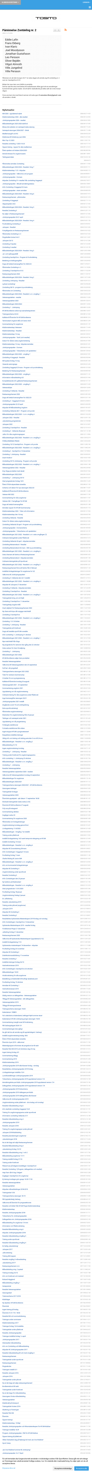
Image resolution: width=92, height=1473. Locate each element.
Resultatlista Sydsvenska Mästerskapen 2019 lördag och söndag (24, 919)
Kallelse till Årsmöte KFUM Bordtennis (15, 491)
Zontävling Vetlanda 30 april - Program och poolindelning (22, 524)
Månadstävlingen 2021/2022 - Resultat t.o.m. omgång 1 (21, 638)
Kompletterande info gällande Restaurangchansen (19, 381)
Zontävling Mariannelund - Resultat (14, 544)
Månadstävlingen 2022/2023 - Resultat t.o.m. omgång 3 (21, 438)
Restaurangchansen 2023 (11, 394)
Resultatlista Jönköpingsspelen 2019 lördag (17, 1069)
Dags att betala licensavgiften (12, 504)
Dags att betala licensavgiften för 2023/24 (16, 264)
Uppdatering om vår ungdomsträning (15, 691)
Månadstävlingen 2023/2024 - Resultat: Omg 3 (18, 250)
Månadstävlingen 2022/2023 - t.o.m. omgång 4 (18, 414)
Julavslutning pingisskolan (11, 421)
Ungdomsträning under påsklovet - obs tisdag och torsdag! (23, 1102)
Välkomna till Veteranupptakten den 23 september (19, 665)
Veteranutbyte (7, 387)
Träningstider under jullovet (11, 1380)
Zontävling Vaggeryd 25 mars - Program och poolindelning (22, 367)
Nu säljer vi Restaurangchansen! (13, 214)
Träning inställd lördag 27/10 (12, 1159)
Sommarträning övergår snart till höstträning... (18, 1022)
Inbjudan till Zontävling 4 (10, 868)
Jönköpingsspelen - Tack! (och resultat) (16, 337)
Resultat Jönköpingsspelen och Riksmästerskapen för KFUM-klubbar (26, 1426)
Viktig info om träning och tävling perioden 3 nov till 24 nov (22, 738)
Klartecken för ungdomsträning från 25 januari (18, 715)
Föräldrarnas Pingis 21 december (13, 929)
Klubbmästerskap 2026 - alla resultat (15, 117)
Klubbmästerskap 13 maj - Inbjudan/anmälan (17, 344)
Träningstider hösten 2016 (11, 1406)
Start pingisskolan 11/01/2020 (12, 889)
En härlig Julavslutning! (10, 1246)
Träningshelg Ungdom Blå (11, 605)
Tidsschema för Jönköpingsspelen (14, 1216)
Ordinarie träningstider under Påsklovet (15, 538)
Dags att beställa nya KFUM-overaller (15, 631)
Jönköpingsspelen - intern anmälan (14, 190)
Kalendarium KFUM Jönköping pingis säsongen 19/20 (21, 1019)
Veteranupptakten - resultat (11, 297)
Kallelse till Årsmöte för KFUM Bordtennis (16, 317)
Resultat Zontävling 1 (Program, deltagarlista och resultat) (22, 1169)
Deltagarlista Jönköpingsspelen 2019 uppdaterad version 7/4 (23, 1086)
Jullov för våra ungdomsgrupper (13, 434)
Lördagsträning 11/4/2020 (11, 828)
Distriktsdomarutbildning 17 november (15, 955)
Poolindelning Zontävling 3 (11, 224)
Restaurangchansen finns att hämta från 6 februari (19, 568)
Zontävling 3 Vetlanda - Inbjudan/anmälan (16, 588)
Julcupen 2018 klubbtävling (11, 1132)
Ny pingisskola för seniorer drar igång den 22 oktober (20, 645)
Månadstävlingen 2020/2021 (12, 782)
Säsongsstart (7, 1293)
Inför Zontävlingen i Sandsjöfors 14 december (18, 922)
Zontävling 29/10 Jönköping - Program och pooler (19, 461)
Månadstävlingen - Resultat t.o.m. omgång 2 (17, 742)
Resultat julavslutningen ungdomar (14, 1136)
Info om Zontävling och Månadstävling (15, 1346)
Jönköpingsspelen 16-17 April (12, 1453)
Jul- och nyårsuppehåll (10, 254)
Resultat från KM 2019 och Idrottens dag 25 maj (18, 1049)
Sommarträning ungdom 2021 (12, 688)
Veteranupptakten (8, 1186)
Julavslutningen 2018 (9, 1139)
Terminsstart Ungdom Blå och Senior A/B (16, 321)
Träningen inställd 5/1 (9, 1370)
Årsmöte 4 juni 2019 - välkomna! (13, 1042)
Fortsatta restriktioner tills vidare (13, 728)
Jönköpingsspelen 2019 (10, 1122)
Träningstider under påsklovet (12, 1329)
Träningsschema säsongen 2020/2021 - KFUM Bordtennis (22, 785)
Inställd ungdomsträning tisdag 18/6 (15, 1035)
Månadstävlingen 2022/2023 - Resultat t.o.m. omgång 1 (21, 464)
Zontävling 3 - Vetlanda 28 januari (13, 431)
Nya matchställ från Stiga (11, 641)
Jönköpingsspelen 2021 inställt (13, 701)
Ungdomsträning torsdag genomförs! (15, 825)
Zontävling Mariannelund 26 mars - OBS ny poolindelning (21, 548)
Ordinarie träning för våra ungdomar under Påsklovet (20, 695)
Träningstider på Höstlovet (11, 628)
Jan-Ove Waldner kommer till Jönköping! (16, 1450)
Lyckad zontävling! (8, 284)
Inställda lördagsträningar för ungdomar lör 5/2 (18, 571)
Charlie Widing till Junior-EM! (12, 858)
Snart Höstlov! (7, 458)
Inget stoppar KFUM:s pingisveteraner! (15, 732)
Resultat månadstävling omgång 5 (14, 1236)
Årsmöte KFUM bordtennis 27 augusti (15, 805)
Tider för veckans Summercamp (13, 675)
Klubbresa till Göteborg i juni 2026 (14, 137)
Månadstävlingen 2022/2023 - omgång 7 (16, 354)
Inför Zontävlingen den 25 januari (13, 878)
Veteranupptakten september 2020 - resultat (17, 772)
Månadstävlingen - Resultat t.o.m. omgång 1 (17, 762)
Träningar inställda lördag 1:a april (14, 1336)
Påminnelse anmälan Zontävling (13, 164)
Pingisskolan (6, 1366)
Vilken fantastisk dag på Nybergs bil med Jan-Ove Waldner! (22, 1440)
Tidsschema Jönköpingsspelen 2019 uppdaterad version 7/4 (23, 1079)
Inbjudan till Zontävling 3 (10, 912)
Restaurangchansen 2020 (11, 935)
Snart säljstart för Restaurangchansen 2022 (17, 608)
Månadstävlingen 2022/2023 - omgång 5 (16, 384)
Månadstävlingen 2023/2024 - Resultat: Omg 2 (18, 277)
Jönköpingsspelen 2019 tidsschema (15, 1089)
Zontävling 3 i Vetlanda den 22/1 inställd (16, 578)
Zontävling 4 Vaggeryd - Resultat (13, 357)
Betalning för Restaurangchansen (13, 371)
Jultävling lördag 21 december (12, 932)
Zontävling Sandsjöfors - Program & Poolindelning (19, 257)
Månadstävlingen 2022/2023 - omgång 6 (16, 374)
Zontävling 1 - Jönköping (11, 307)
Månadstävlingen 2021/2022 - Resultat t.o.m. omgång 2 (21, 618)
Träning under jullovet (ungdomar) (14, 905)
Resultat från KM (8, 1413)
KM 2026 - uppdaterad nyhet (12, 114)
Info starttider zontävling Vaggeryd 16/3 (16, 1109)
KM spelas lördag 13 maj (11, 361)
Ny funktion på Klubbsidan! (11, 882)
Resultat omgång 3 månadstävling (14, 1259)
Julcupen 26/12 (7, 240)
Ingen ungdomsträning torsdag (13, 748)
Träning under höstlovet (10, 1162)
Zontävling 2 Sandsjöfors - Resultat (14, 428)
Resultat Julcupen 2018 (10, 1126)
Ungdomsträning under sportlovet (14, 872)
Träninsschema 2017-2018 (11, 1296)
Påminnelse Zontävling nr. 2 (19, 30)
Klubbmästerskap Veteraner (12, 327)
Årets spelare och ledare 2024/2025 (14, 150)
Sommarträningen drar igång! (12, 1029)
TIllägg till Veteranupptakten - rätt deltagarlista (18, 999)
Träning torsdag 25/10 (10, 1273)
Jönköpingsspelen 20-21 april (12, 217)
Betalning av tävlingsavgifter (12, 261)
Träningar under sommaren (11, 1319)
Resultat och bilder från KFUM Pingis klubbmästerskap (21, 1206)
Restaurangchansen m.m (11, 1266)
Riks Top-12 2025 (8, 140)
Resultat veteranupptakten (11, 1182)
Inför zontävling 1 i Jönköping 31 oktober (16, 635)
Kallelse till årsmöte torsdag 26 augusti (15, 681)
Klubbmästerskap (8, 1209)
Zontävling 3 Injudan (9, 244)
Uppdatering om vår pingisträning (14, 721)
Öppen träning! (7, 1420)
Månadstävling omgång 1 (11, 1283)
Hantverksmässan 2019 (10, 965)
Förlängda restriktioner (10, 725)
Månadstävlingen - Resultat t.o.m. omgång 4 (17, 885)
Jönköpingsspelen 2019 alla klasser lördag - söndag (20, 1066)
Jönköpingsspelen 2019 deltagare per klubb (17, 1092)
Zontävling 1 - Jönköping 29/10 (13, 478)
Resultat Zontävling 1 (9, 959)
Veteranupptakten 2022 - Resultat (13, 468)
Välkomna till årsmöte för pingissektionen (16, 1203)
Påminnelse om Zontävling (11, 291)
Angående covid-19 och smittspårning (15, 705)
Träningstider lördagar (10, 792)
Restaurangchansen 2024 (11, 274)
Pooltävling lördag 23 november (13, 949)
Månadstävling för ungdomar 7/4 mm (15, 1223)
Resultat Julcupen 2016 (10, 1373)
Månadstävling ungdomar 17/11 (13, 1156)
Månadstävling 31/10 (9, 745)
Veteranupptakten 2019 (10, 1002)
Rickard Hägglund (8, 1279)
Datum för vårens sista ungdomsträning (16, 341)
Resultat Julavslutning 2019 (11, 902)
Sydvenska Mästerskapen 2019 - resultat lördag (18, 925)
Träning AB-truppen (9, 1256)
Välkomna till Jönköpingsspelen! (13, 575)
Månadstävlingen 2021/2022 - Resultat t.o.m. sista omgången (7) (24, 534)
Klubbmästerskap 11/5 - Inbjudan (13, 170)
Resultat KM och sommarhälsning (14, 1316)
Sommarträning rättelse (10, 812)
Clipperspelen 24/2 (8, 204)
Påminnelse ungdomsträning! (12, 711)
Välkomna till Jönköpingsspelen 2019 (15, 1099)
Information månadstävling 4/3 (13, 377)
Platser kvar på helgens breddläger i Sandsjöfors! (19, 1166)
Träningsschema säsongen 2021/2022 (15, 671)
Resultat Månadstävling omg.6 (12, 1229)
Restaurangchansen (9, 1356)
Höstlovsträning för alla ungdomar (14, 975)
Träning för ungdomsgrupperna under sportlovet (19, 1112)
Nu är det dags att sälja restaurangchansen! (17, 1383)
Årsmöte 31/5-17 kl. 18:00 (11, 1313)
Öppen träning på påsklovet (12, 1436)
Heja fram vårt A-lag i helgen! (12, 1172)
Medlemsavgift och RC (10, 134)
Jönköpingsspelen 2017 (10, 1339)
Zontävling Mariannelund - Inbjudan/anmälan (17, 558)
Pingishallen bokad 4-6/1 (11, 237)
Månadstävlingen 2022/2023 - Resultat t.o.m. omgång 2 (21, 448)
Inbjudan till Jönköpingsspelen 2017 (14, 1349)
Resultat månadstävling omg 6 (12, 1106)
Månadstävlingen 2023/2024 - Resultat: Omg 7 (18, 167)
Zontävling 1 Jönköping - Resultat (14, 454)
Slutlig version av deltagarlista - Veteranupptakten (19, 995)
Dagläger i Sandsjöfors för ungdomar (15, 1176)
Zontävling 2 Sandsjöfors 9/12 (12, 271)
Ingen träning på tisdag (10, 1309)
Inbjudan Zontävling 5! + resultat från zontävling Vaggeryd (22, 180)
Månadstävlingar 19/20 (10, 972)
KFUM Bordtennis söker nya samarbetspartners (18, 311)
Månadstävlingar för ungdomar (13, 778)
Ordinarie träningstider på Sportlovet (14, 561)
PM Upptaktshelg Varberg (11, 1199)
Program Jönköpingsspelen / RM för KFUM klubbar (20, 1433)
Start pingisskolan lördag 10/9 (12, 481)
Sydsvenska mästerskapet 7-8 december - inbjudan (20, 945)
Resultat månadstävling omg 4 (12, 1119)
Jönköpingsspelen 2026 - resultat (14, 120)
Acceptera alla (81, 1468)
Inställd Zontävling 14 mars (11, 842)
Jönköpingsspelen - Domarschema (14, 528)
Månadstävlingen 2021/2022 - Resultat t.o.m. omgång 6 (21, 551)
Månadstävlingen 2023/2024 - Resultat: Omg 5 (18, 207)
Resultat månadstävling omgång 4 (14, 1243)
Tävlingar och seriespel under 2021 (14, 718)
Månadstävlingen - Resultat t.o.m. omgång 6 (17, 845)
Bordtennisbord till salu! (10, 1386)
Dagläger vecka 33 (8, 815)
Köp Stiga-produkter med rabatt (13, 471)
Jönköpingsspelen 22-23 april (12, 404)
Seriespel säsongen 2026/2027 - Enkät (15, 130)
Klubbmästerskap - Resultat (12, 331)
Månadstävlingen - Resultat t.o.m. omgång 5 (17, 862)
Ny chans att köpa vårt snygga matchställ (16, 611)
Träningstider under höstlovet (12, 1390)
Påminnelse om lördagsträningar (13, 822)
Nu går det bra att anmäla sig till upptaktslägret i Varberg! (22, 1032)
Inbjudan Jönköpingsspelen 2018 (14, 1233)
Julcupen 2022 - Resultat (10, 418)
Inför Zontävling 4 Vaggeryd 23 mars (14, 187)
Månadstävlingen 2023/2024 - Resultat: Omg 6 (18, 194)
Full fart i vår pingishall (10, 668)
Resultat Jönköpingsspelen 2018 (13, 1213)
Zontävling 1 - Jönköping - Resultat (14, 752)
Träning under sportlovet (10, 1239)
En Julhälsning (7, 899)
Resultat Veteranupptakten (11, 661)
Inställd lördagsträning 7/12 (11, 942)
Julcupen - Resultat (9, 227)
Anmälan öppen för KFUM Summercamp (16, 508)
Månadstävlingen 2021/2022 (12, 655)
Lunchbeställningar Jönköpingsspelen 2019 (17, 1076)
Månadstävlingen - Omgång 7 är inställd (16, 832)
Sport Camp (6, 1443)
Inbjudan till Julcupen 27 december (14, 585)
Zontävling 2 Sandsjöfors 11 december (15, 601)
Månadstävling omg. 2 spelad (12, 1269)
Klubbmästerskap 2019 (10, 1062)
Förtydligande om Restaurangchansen (15, 230)
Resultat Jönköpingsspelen (11, 1333)
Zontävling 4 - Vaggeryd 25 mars (13, 401)
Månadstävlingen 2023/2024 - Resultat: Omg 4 (18, 220)
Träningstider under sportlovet (12, 1359)
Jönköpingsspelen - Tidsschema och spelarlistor (19, 351)
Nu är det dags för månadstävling (14, 1393)
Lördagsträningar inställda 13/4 (13, 1072)
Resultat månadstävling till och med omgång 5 (18, 1353)
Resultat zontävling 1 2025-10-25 (13, 144)
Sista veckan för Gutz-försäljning (13, 648)
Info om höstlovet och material (12, 1276)
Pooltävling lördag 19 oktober (12, 982)
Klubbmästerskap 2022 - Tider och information (18, 511)
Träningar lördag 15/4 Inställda (12, 1326)
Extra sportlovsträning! (10, 708)
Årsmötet (5, 1306)
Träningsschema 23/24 (10, 314)
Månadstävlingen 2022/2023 (12, 474)
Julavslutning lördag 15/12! (11, 1149)
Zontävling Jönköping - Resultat (13, 281)
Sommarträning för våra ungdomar (14, 498)
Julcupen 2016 (7, 1376)
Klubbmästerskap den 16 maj (12, 514)
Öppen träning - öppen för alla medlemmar (17, 147)
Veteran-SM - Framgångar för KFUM (14, 501)
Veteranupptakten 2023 (10, 301)
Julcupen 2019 (7, 909)
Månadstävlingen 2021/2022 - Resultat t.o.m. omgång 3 (21, 595)
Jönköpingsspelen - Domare (12, 177)
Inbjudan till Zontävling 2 (10, 952)
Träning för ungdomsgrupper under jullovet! (17, 1129)
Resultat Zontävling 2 (9, 915)
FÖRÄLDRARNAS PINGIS (10, 441)
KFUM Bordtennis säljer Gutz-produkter (15, 658)
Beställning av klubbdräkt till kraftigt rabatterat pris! (20, 979)
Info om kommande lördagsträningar (15, 865)
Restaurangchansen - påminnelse (13, 197)
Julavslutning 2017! (9, 1263)
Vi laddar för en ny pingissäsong (13, 678)
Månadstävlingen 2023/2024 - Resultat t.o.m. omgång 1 (21, 294)
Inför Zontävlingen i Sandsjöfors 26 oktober (17, 969)
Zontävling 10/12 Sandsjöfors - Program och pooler (20, 444)
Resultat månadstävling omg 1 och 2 (15, 1152)
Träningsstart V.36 (8, 1192)
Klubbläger (6, 1299)
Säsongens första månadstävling (13, 1396)
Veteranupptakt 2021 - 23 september (15, 685)
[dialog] (46, 1463)
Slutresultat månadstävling (11, 1343)
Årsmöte (5, 1416)
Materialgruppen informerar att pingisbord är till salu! (20, 1046)
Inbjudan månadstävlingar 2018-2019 (15, 1189)
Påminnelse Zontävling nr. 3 (11, 234)
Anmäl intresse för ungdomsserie (14, 154)
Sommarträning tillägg (10, 1056)
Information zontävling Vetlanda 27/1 (15, 1116)
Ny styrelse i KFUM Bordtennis (12, 1303)
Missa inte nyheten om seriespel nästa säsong (18, 127)
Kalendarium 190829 (9, 1012)
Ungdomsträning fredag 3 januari (13, 895)
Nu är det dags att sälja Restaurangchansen (17, 1142)
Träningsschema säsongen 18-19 (13, 1196)
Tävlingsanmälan (8, 157)
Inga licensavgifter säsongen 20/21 (14, 698)
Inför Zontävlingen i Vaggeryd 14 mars (15, 852)
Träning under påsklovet (10, 835)
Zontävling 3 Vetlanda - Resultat (13, 391)
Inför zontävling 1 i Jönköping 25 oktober (16, 758)
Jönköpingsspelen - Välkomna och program (17, 174)
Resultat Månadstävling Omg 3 (12, 1146)
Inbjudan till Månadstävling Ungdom (14, 407)
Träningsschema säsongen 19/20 (14, 1009)
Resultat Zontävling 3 (9, 210)
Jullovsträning (7, 1253)
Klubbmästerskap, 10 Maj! (11, 1423)
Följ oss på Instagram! (10, 808)
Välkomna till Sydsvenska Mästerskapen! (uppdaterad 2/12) (23, 939)
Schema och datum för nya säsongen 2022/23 (18, 488)
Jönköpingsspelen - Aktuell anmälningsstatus (18, 184)
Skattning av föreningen (10, 1410)
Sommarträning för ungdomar (12, 324)
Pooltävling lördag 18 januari (12, 892)
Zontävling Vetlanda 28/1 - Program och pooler (18, 411)
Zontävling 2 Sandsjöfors (11, 615)
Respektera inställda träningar (12, 735)
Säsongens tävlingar (9, 788)
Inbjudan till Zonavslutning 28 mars (14, 848)
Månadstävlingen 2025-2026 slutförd (15, 124)
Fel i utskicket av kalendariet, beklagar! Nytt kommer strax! (22, 1015)
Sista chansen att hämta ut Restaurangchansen (18, 554)
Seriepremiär (6, 1286)
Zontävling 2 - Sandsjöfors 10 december (16, 451)
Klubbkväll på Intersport (10, 1403)
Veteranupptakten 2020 (10, 795)
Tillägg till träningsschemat (11, 1005)
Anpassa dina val (8, 1468)
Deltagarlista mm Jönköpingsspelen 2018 (16, 1219)
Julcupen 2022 (7, 424)
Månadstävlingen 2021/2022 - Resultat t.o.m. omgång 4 (21, 581)
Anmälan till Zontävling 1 (10, 985)
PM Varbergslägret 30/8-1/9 (11, 1025)
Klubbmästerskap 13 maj (11, 334)
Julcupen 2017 (7, 1249)
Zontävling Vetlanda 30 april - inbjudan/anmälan (18, 541)
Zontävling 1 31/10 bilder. (11, 621)
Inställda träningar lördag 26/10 (13, 962)
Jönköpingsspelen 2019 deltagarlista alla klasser (19, 1096)
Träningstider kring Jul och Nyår (13, 598)
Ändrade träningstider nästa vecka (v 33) (16, 802)
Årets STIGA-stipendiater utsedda (14, 484)
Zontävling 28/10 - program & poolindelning (17, 287)
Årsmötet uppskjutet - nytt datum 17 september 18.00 (20, 798)
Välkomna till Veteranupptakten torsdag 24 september (21, 775)
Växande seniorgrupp (9, 364)
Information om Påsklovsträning (13, 1226)
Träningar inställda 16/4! (10, 1430)
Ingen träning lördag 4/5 (10, 1052)
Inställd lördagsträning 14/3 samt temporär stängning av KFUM (24, 838)
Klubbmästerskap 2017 (10, 1323)
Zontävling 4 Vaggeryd (10, 200)
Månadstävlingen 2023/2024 (12, 304)
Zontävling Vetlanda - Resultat (12, 518)
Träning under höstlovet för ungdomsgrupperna (18, 755)
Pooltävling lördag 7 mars (11, 855)
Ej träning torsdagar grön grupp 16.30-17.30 (17, 1179)
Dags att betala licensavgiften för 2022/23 (16, 397)
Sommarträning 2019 (9, 1059)
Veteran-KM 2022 (8, 494)
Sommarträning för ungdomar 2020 (14, 818)
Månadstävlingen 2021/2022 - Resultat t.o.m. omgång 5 (21, 564)
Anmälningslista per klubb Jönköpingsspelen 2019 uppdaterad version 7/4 (28, 1082)
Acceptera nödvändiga (63, 1468)
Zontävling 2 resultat (9, 247)
